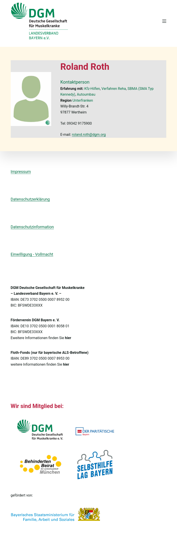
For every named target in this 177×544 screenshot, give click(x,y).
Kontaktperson (74, 82)
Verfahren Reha (113, 89)
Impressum (21, 171)
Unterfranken (82, 100)
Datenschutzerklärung (30, 199)
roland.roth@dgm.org (89, 134)
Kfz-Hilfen (92, 89)
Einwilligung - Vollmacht (32, 254)
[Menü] (164, 21)
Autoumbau (86, 94)
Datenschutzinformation (32, 227)
